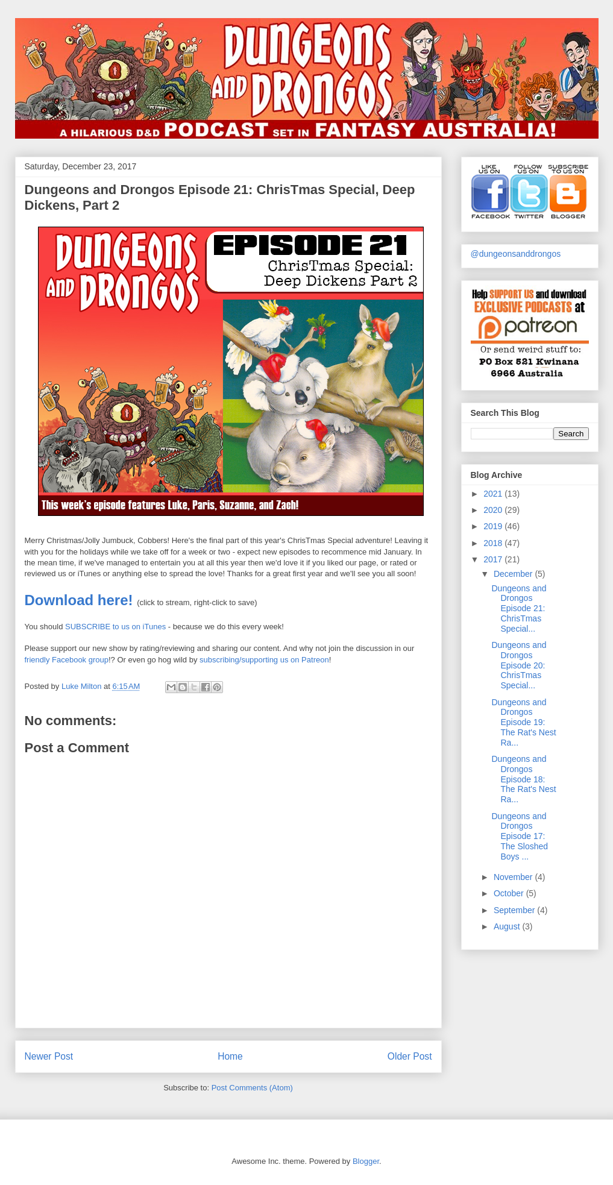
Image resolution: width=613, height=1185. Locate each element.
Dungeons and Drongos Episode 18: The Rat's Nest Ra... (523, 779)
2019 (494, 526)
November (514, 877)
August (508, 926)
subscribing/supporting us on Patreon (264, 659)
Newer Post (49, 1056)
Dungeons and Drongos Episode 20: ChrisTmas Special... (518, 665)
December (514, 574)
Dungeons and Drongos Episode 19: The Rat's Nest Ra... (523, 722)
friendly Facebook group (66, 659)
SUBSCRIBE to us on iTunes (116, 626)
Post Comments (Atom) (252, 1087)
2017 (494, 559)
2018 (494, 543)
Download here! (79, 600)
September (515, 910)
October (510, 893)
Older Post (410, 1056)
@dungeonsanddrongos (516, 254)
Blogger (366, 1161)
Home (230, 1056)
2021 (494, 493)
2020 (494, 510)
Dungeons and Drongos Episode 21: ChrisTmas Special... (518, 608)
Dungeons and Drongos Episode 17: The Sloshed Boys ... (519, 836)
